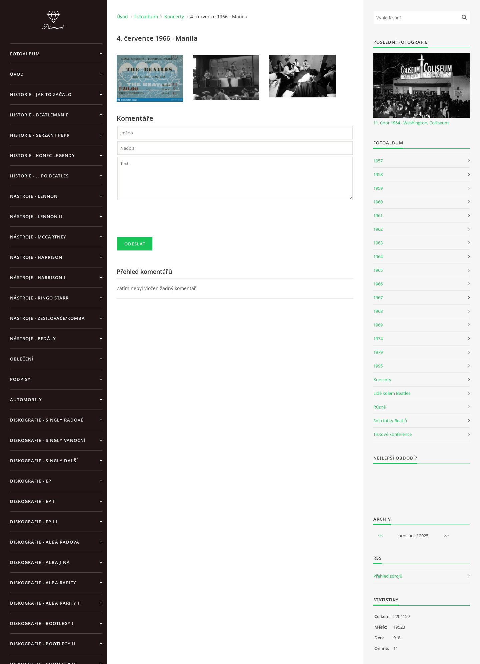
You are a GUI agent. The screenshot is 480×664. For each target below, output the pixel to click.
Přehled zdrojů (387, 576)
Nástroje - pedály (33, 339)
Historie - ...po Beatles (39, 176)
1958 (378, 174)
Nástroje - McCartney (38, 237)
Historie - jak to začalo (41, 94)
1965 (378, 270)
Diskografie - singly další (44, 461)
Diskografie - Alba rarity (43, 583)
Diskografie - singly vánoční (48, 440)
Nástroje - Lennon (34, 196)
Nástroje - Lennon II (36, 216)
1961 (378, 215)
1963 (378, 243)
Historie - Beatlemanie (39, 115)
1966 (378, 284)
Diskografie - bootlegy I (42, 623)
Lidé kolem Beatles (391, 393)
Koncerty (174, 16)
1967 (378, 297)
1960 (378, 202)
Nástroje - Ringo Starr (39, 298)
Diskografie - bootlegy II (42, 644)
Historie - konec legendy (42, 155)
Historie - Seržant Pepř (40, 135)
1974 (378, 339)
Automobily (26, 400)
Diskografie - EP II (33, 501)
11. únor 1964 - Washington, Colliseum (411, 123)
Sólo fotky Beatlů (390, 421)
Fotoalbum (25, 54)
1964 (378, 256)
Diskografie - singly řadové (46, 420)
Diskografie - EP (30, 481)
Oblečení (21, 359)
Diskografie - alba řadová (44, 542)
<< (380, 536)
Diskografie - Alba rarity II (45, 603)
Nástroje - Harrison (36, 257)
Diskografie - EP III (34, 522)
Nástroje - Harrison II (38, 277)
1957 (378, 161)
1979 (378, 352)
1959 (378, 188)
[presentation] (168, 221)
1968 (378, 311)
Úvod (17, 74)
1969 (378, 325)
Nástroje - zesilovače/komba (47, 318)
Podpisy (20, 379)
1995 (378, 366)
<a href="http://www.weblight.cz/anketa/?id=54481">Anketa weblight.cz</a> (421, 485)
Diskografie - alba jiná (40, 562)
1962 (378, 229)
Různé (379, 407)
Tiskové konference (392, 434)
